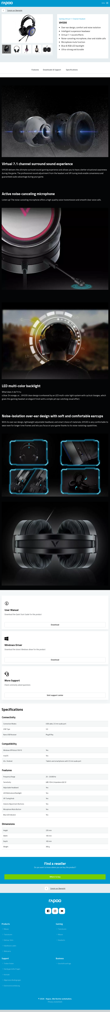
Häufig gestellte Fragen (12, 971)
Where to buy (55, 879)
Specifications (73, 70)
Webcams (7, 953)
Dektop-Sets (8, 942)
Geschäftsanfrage (64, 965)
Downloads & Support (52, 70)
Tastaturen (8, 937)
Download (55, 627)
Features (35, 70)
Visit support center (55, 697)
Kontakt (7, 977)
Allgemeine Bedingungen (12, 982)
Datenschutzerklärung (12, 988)
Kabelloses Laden (10, 948)
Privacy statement (55, 1004)
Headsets (61, 942)
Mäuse (6, 931)
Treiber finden (9, 965)
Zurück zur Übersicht (12, 10)
